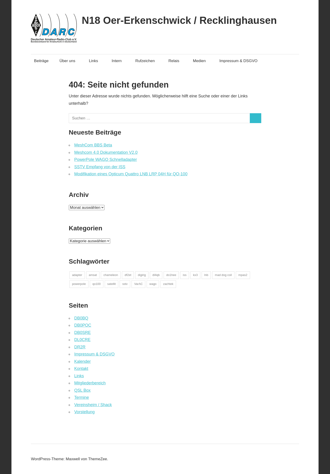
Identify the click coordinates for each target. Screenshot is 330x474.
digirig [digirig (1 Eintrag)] (142, 275)
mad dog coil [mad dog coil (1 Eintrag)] (223, 275)
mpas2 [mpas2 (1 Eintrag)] (242, 275)
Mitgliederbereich (90, 383)
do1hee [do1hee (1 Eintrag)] (171, 275)
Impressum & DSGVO (238, 61)
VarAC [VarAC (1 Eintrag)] (138, 284)
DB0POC (82, 325)
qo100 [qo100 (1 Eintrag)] (96, 284)
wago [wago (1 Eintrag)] (153, 284)
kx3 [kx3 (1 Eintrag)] (195, 275)
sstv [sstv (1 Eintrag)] (125, 284)
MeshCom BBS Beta (93, 145)
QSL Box (82, 390)
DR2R (79, 347)
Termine (81, 397)
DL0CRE (82, 339)
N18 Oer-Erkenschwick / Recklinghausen (179, 20)
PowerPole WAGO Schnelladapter (105, 159)
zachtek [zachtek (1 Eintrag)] (168, 284)
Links (96, 61)
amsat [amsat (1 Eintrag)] (93, 275)
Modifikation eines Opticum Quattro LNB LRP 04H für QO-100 (130, 174)
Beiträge (41, 61)
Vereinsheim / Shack (93, 404)
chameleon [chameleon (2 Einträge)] (110, 275)
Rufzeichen (147, 61)
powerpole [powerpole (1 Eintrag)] (79, 284)
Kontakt (81, 368)
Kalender (82, 361)
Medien (201, 61)
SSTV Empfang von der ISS (99, 167)
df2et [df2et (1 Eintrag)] (128, 275)
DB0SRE (82, 332)
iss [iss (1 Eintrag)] (185, 275)
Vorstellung (84, 412)
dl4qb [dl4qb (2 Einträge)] (156, 275)
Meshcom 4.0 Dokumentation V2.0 (106, 152)
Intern (119, 61)
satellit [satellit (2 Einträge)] (111, 284)
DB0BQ (81, 318)
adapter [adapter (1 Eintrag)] (77, 275)
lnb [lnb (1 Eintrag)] (206, 275)
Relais (176, 61)
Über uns (70, 61)
